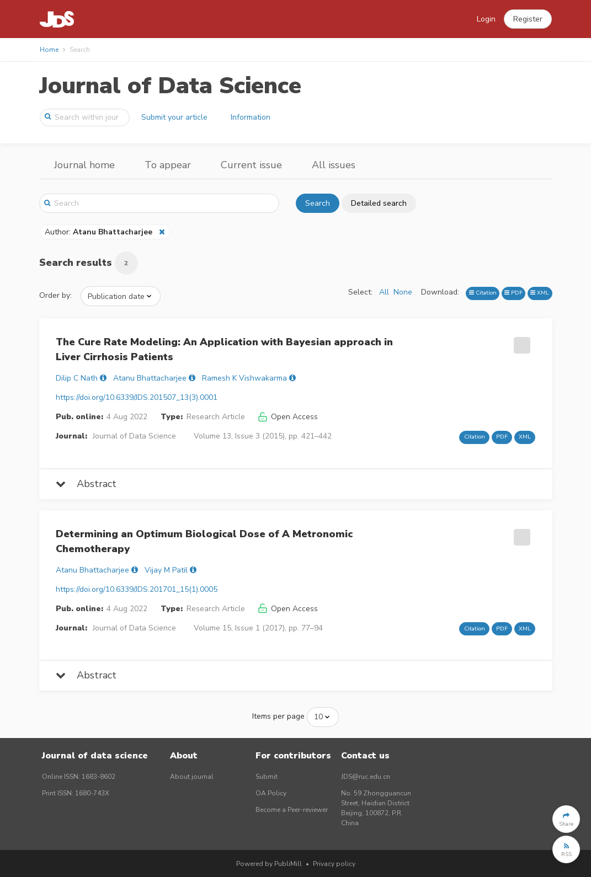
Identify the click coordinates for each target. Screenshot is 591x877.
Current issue (251, 165)
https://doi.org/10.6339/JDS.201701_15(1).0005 (136, 589)
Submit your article (174, 117)
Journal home (84, 165)
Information (250, 117)
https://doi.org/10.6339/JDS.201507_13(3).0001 (136, 397)
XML (539, 292)
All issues (333, 165)
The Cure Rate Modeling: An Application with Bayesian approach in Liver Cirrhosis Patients (224, 349)
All (384, 292)
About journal (192, 776)
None (402, 292)
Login (486, 19)
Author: (100, 232)
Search (317, 203)
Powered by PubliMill (269, 863)
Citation (483, 292)
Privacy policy (334, 863)
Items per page (278, 716)
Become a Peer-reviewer (291, 809)
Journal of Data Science (170, 85)
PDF (513, 292)
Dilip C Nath (77, 378)
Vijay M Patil (166, 570)
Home (49, 49)
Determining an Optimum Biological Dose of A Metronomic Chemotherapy (204, 541)
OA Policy (270, 793)
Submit (266, 776)
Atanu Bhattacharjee (150, 378)
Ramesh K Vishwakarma (244, 378)
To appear (168, 165)
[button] (528, 19)
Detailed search (379, 203)
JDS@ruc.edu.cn (365, 776)
